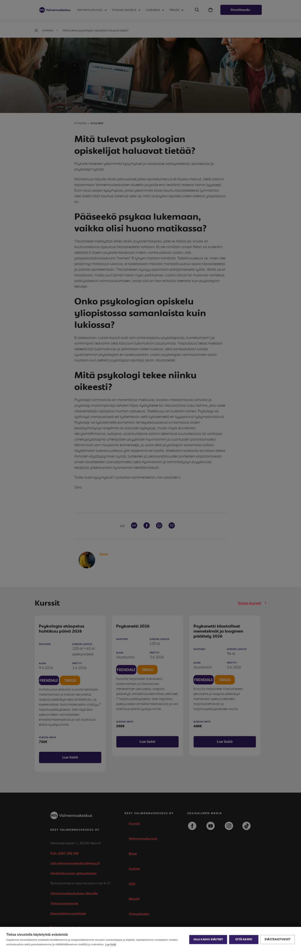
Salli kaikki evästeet (208, 939)
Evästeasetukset (278, 939)
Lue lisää (110, 944)
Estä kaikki (243, 939)
